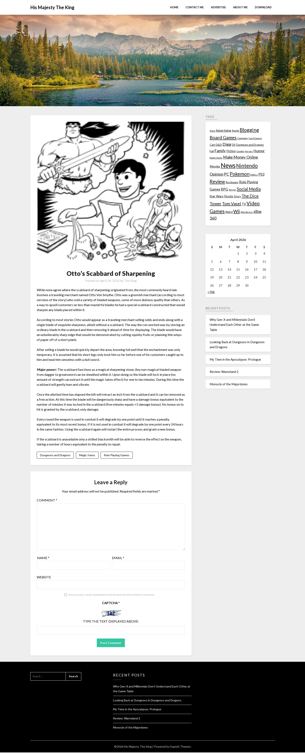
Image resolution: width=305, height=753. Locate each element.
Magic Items (87, 455)
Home (174, 7)
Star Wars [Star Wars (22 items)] (217, 196)
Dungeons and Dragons (55, 455)
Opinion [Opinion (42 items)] (216, 174)
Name (43, 558)
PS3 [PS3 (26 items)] (261, 174)
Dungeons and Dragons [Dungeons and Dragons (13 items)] (250, 144)
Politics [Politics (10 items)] (254, 174)
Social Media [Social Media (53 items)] (249, 188)
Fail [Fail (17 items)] (212, 151)
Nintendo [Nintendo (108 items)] (247, 166)
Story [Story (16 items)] (237, 196)
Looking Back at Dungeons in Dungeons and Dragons (147, 701)
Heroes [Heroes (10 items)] (249, 151)
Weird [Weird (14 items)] (229, 212)
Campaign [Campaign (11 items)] (242, 138)
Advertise (218, 7)
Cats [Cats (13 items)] (212, 144)
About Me (240, 7)
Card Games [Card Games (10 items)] (255, 138)
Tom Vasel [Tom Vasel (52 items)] (231, 203)
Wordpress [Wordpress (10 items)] (247, 212)
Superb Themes (180, 747)
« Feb (211, 292)
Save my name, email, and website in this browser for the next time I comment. (111, 595)
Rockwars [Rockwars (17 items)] (232, 182)
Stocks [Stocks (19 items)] (228, 196)
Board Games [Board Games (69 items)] (223, 137)
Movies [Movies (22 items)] (215, 166)
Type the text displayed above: (111, 622)
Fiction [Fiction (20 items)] (231, 151)
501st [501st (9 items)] (212, 130)
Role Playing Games (116, 455)
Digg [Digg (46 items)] (226, 144)
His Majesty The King (52, 7)
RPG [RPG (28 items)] (224, 189)
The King (130, 280)
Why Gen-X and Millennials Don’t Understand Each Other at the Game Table (234, 325)
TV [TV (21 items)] (244, 204)
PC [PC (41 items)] (226, 174)
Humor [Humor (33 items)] (259, 151)
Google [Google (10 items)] (240, 151)
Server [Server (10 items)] (232, 189)
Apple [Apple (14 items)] (235, 130)
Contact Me (195, 7)
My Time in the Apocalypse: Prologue (235, 359)
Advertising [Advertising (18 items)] (223, 130)
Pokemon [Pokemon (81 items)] (239, 174)
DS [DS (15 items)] (234, 144)
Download (263, 7)
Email (118, 558)
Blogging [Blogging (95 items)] (249, 130)
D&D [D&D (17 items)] (219, 144)
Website (44, 578)
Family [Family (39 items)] (220, 150)
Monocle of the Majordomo (229, 384)
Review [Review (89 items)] (217, 181)
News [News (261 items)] (228, 165)
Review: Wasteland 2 (224, 371)
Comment (47, 501)
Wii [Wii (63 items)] (236, 211)
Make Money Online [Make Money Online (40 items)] (240, 157)
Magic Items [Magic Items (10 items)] (216, 157)
